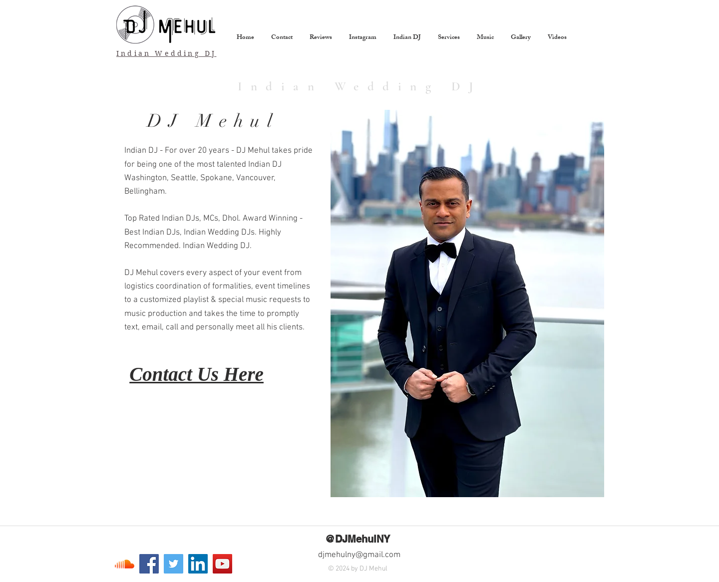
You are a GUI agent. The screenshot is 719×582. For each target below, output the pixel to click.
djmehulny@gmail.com (359, 555)
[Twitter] (173, 564)
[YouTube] (222, 564)
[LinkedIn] (198, 564)
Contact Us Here (196, 374)
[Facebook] (149, 564)
